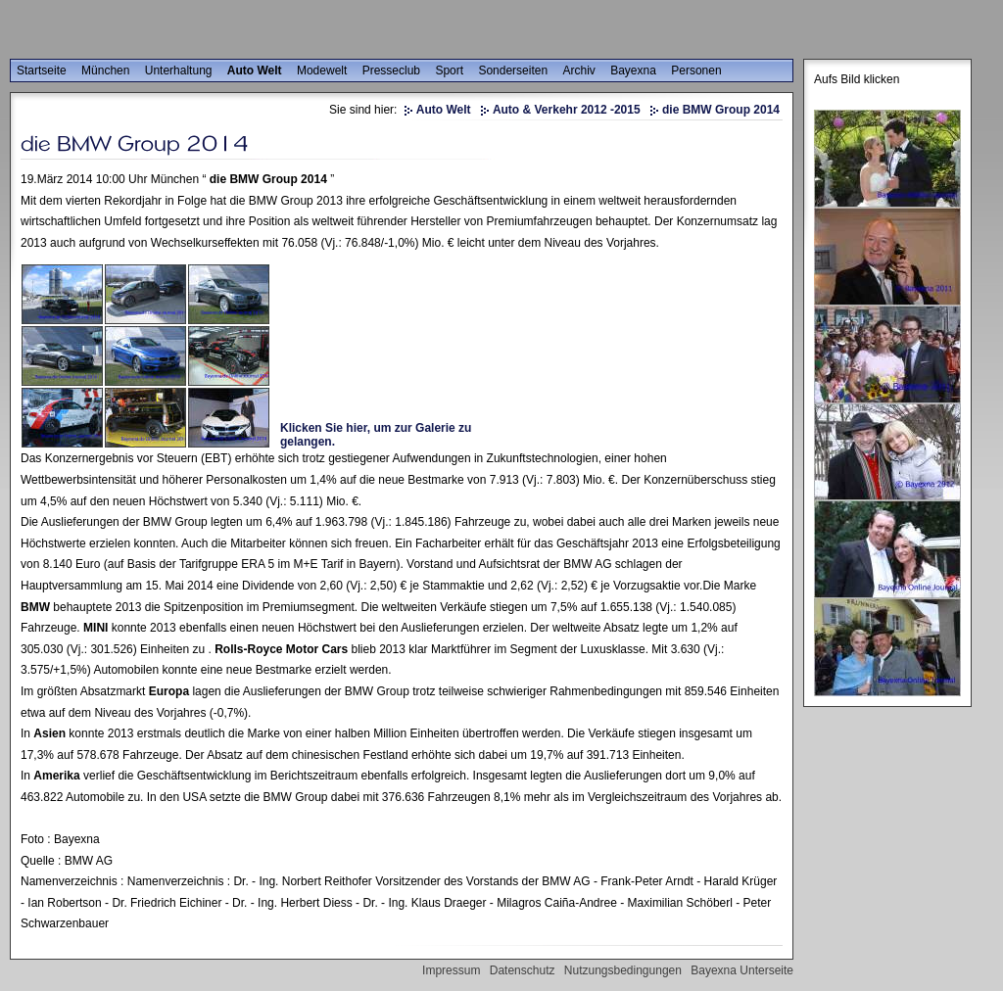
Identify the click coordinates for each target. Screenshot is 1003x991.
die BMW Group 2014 (721, 110)
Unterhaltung (179, 70)
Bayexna (633, 70)
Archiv (578, 70)
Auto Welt (254, 70)
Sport (449, 70)
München (105, 70)
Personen (696, 70)
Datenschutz (522, 970)
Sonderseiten (513, 70)
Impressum (451, 970)
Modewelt (322, 70)
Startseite (42, 70)
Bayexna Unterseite (742, 970)
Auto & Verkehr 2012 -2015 (567, 110)
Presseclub (391, 70)
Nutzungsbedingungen (623, 970)
